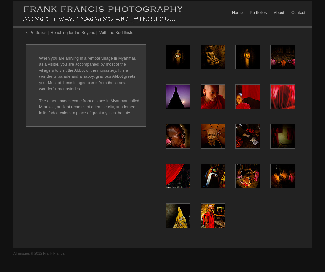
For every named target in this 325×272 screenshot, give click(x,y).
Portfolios (258, 12)
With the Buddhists (116, 32)
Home (237, 12)
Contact (298, 12)
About (279, 12)
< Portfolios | (37, 32)
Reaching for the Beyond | (73, 32)
